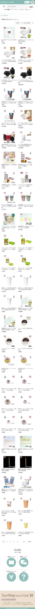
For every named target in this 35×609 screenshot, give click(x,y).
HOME (5, 602)
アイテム (6, 15)
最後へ (30, 541)
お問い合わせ (24, 602)
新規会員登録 (18, 602)
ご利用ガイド (9, 602)
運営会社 (29, 602)
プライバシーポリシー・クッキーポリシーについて (12, 604)
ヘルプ (14, 602)
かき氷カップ (22, 9)
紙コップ (28, 9)
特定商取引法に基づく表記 (28, 604)
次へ (24, 541)
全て (2, 15)
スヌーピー (16, 9)
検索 (31, 7)
